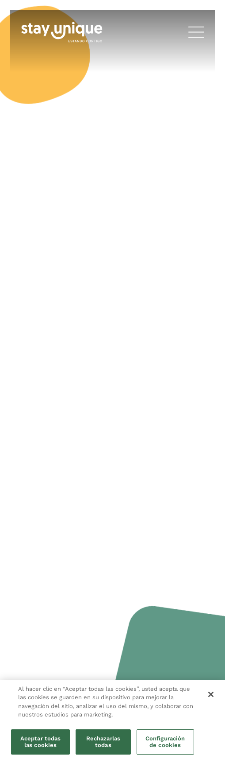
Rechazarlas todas (103, 742)
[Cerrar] (211, 694)
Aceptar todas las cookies (40, 742)
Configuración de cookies (165, 742)
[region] (112, 719)
